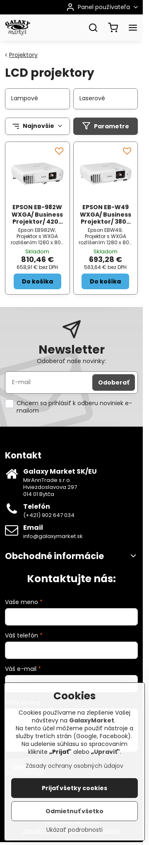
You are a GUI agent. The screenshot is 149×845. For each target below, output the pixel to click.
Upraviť (105, 752)
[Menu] (133, 27)
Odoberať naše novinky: (71, 361)
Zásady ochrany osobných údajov (74, 766)
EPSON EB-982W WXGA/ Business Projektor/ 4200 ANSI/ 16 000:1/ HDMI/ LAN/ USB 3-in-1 (37, 225)
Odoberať (113, 382)
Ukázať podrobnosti (74, 831)
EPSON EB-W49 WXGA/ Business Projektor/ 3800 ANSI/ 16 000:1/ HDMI (105, 221)
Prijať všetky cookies (74, 789)
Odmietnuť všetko (74, 812)
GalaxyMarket (91, 721)
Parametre (105, 126)
